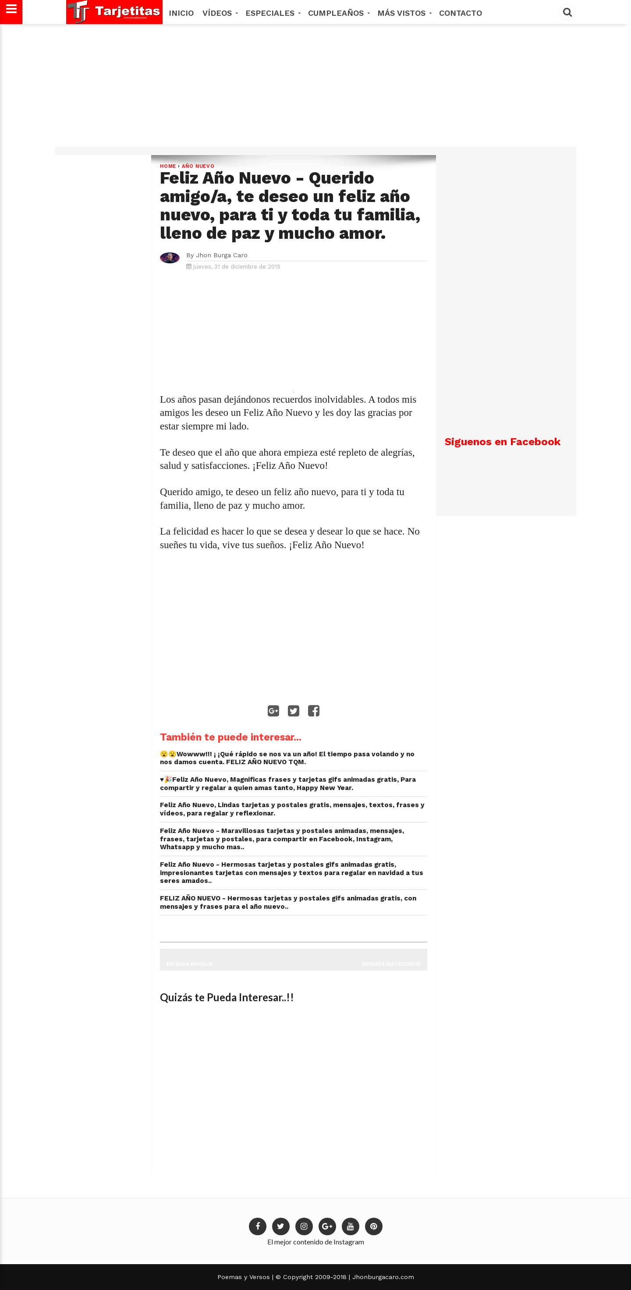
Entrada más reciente (391, 963)
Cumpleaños (338, 13)
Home (168, 166)
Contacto (460, 13)
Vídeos (219, 13)
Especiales (272, 13)
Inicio (181, 13)
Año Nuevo (198, 166)
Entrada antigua (190, 963)
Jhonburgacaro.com (382, 1276)
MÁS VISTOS (403, 13)
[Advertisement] (314, 88)
